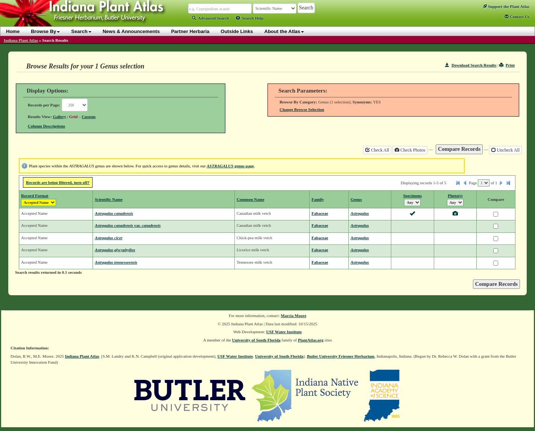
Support (506, 6)
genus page (230, 166)
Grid (73, 116)
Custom (89, 116)
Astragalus (360, 213)
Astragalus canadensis (114, 213)
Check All (377, 150)
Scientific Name (109, 199)
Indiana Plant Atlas (21, 40)
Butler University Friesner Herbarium (341, 356)
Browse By (45, 31)
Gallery (59, 116)
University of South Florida (256, 340)
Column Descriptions (46, 126)
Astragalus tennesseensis (116, 262)
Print (507, 65)
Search (81, 31)
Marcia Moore (293, 315)
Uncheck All (505, 150)
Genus (356, 199)
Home (13, 31)
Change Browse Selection (302, 109)
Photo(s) (455, 195)
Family (318, 199)
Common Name (250, 199)
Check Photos (410, 150)
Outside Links (237, 31)
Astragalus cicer (109, 237)
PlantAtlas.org (311, 340)
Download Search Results (470, 65)
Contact (517, 16)
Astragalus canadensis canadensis (128, 225)
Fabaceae (320, 213)
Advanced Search (210, 18)
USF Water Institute (284, 331)
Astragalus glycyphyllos (115, 249)
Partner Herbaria (190, 31)
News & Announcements (131, 31)
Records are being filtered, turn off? (58, 182)
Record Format (34, 195)
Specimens (412, 195)
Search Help (250, 18)
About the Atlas (284, 31)
